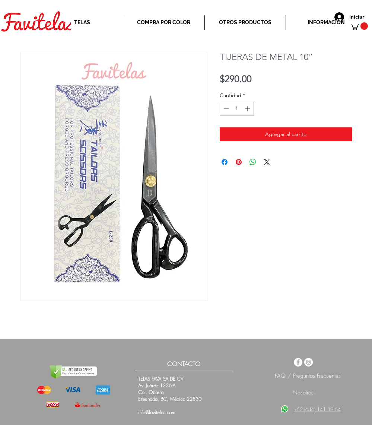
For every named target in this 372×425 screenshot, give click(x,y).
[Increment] (248, 108)
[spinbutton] (237, 108)
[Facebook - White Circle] (298, 362)
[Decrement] (225, 108)
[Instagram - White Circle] (308, 362)
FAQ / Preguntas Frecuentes (308, 376)
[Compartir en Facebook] (224, 162)
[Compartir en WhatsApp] (252, 162)
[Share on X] (267, 162)
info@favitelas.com (156, 412)
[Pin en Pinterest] (238, 162)
